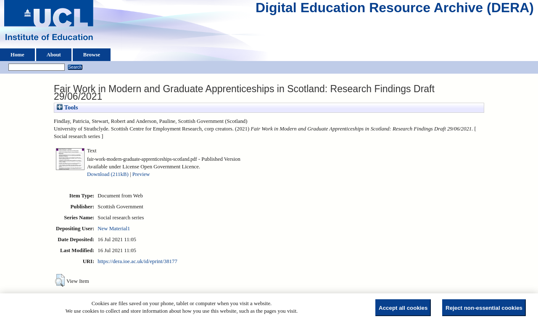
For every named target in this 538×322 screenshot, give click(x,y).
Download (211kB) (108, 174)
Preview (141, 174)
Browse (91, 55)
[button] (60, 280)
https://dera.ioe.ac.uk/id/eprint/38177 (137, 261)
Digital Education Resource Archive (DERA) (395, 9)
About (54, 55)
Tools (67, 107)
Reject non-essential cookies (484, 308)
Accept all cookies (403, 308)
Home (17, 55)
